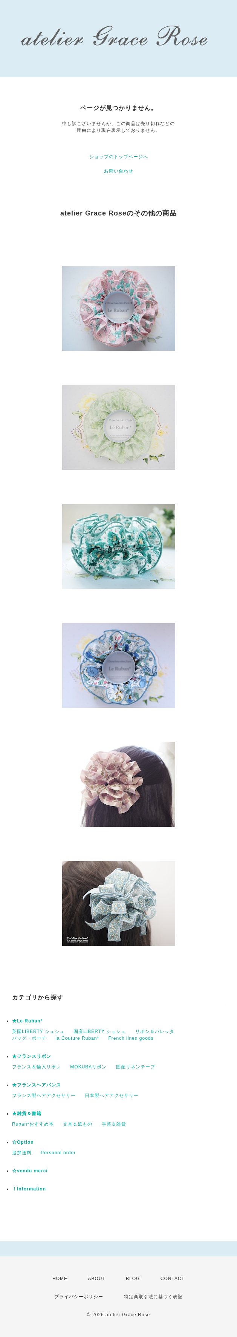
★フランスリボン (31, 1056)
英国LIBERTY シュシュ (38, 1031)
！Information (29, 1189)
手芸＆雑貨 (114, 1124)
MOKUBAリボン (88, 1067)
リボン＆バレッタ (154, 1031)
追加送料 (22, 1152)
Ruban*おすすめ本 (33, 1124)
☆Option (23, 1142)
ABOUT (96, 1278)
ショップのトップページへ (118, 156)
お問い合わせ (118, 171)
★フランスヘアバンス (36, 1085)
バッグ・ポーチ (29, 1038)
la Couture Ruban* (77, 1038)
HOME (59, 1278)
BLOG (133, 1278)
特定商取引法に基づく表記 (153, 1296)
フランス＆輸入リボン (36, 1067)
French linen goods (130, 1038)
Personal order (58, 1152)
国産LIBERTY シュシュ (99, 1031)
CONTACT (173, 1278)
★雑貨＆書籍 (26, 1113)
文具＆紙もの (77, 1124)
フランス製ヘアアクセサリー (44, 1095)
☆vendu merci (30, 1171)
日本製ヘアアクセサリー (112, 1095)
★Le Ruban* (27, 1021)
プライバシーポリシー (78, 1296)
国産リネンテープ (135, 1067)
